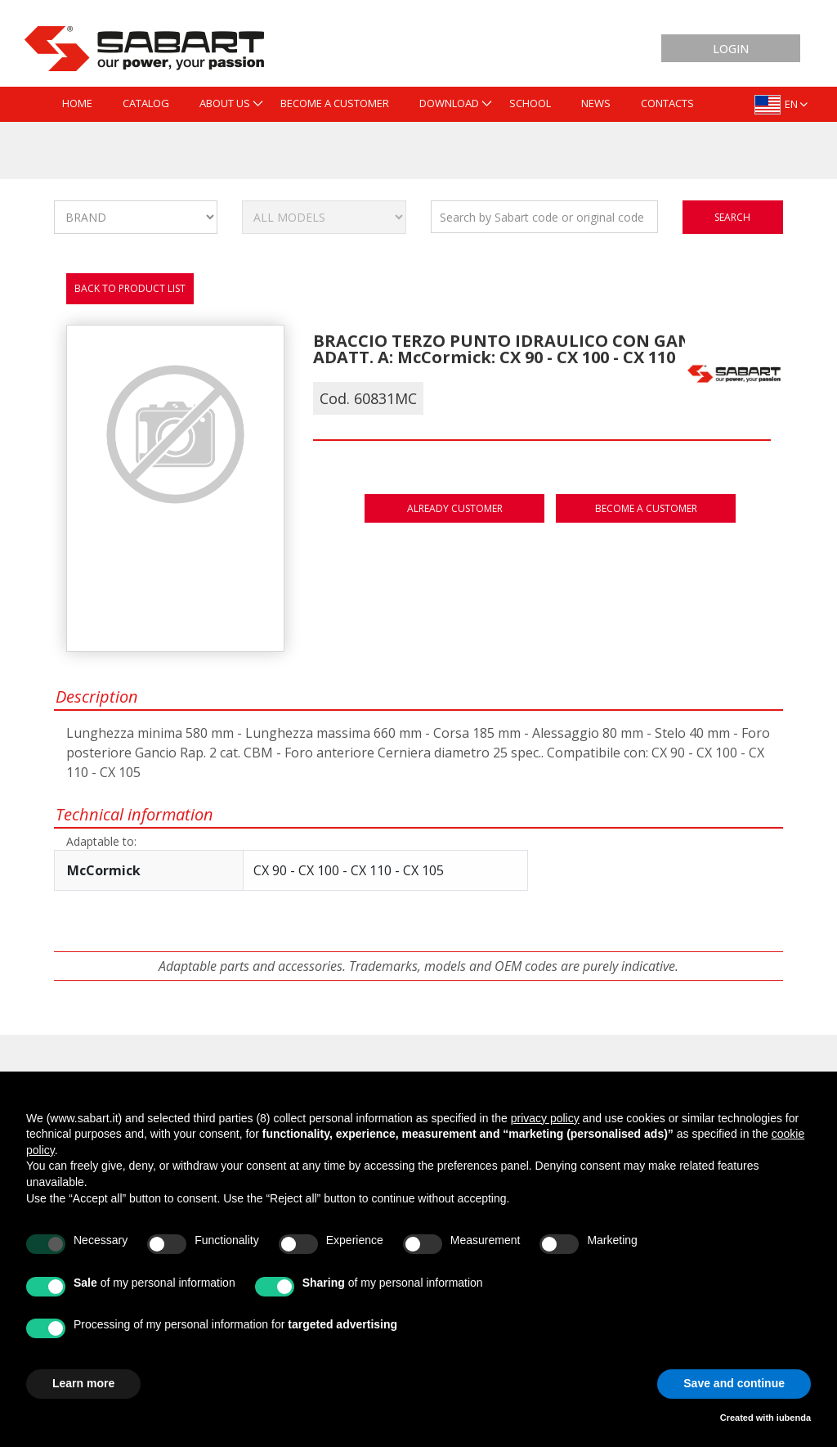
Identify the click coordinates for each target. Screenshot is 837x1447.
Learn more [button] (83, 1383)
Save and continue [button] (734, 1383)
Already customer (455, 508)
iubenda (794, 1417)
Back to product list (130, 288)
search (732, 217)
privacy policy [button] (545, 1118)
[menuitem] (77, 104)
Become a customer (646, 508)
